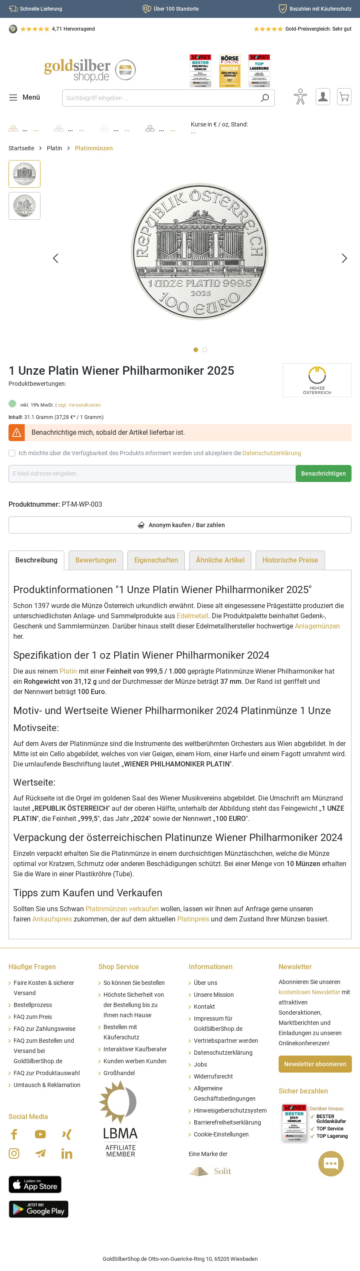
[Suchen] (265, 97)
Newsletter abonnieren (315, 1064)
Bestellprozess (33, 1005)
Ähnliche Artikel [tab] (220, 560)
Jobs (200, 1064)
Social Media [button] (28, 1117)
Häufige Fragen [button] (32, 967)
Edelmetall (192, 616)
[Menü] (27, 97)
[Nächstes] (344, 258)
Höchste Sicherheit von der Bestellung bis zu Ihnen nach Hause (134, 1005)
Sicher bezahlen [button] (303, 1091)
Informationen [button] (211, 967)
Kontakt (204, 1006)
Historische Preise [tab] (290, 560)
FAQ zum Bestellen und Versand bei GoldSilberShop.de (44, 1051)
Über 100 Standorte (176, 9)
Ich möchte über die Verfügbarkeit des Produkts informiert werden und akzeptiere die (160, 453)
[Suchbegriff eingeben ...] (158, 97)
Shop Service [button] (118, 967)
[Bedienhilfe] (300, 96)
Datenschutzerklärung (271, 453)
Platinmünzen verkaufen (122, 909)
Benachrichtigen (323, 473)
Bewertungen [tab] (95, 560)
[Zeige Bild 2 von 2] (204, 349)
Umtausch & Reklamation (47, 1085)
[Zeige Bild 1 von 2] (195, 349)
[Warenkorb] (344, 96)
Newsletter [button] (295, 967)
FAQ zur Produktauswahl (47, 1073)
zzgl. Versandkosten (79, 405)
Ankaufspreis (52, 919)
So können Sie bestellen (134, 983)
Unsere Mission (214, 994)
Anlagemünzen (317, 626)
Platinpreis (193, 919)
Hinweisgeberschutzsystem (230, 1110)
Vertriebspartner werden (226, 1040)
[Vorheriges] (55, 258)
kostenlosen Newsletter (309, 992)
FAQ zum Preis (33, 1017)
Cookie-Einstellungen (221, 1134)
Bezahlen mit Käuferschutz (320, 9)
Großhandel (119, 1073)
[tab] (36, 560)
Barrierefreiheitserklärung (227, 1122)
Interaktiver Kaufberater (135, 1049)
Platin (68, 671)
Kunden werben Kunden (135, 1061)
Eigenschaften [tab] (156, 560)
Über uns (205, 983)
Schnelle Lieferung (41, 9)
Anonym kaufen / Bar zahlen (180, 526)
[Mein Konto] (323, 96)
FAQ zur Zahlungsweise (44, 1029)
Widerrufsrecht (213, 1076)
